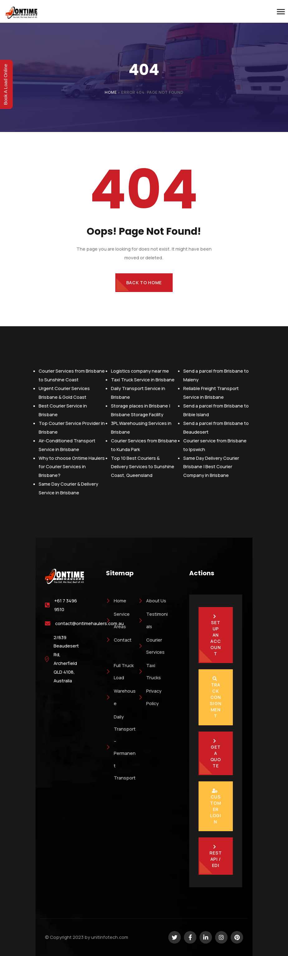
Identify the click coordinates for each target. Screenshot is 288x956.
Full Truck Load (120, 671)
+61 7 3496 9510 (65, 604)
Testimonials (153, 620)
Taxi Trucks (149, 671)
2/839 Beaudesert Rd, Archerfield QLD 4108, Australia (66, 659)
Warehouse (121, 697)
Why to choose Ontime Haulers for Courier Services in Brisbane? (72, 466)
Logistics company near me (140, 371)
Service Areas (118, 620)
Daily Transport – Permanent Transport (121, 747)
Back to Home (144, 282)
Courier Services (151, 646)
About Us (152, 600)
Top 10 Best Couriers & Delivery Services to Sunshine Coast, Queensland (142, 466)
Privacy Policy (149, 697)
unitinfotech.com (109, 937)
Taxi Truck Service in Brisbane (143, 379)
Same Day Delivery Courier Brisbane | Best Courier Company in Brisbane (211, 466)
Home (111, 92)
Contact (119, 640)
